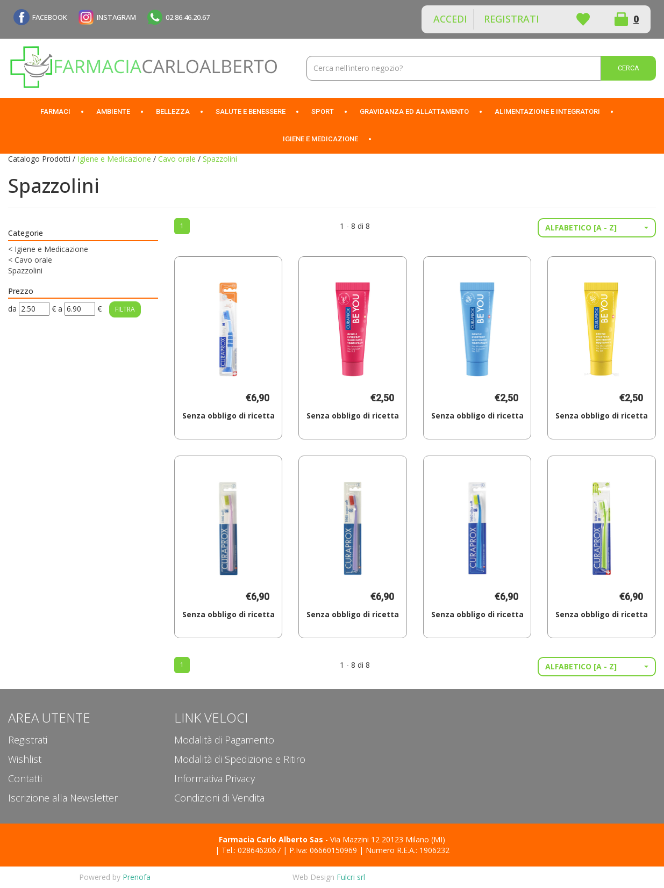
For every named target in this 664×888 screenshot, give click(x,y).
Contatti (25, 778)
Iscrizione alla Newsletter (63, 797)
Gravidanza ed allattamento (414, 111)
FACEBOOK (49, 17)
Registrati (511, 18)
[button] (597, 227)
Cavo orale (177, 159)
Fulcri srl (351, 877)
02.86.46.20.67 (188, 17)
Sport (322, 111)
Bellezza (173, 111)
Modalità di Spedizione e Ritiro (239, 759)
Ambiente (113, 111)
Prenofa (137, 877)
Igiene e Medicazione (320, 139)
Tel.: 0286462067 (251, 850)
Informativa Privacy (214, 778)
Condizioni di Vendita (219, 797)
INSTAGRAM (116, 17)
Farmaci (55, 111)
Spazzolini (25, 270)
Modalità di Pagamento (224, 739)
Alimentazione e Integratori (547, 111)
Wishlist (583, 19)
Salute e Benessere (250, 111)
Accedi (450, 18)
